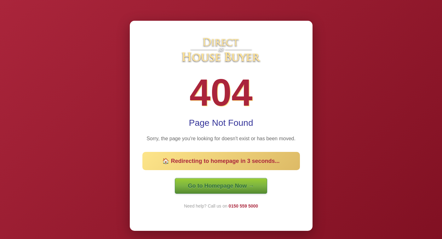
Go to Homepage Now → (221, 186)
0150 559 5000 (243, 205)
